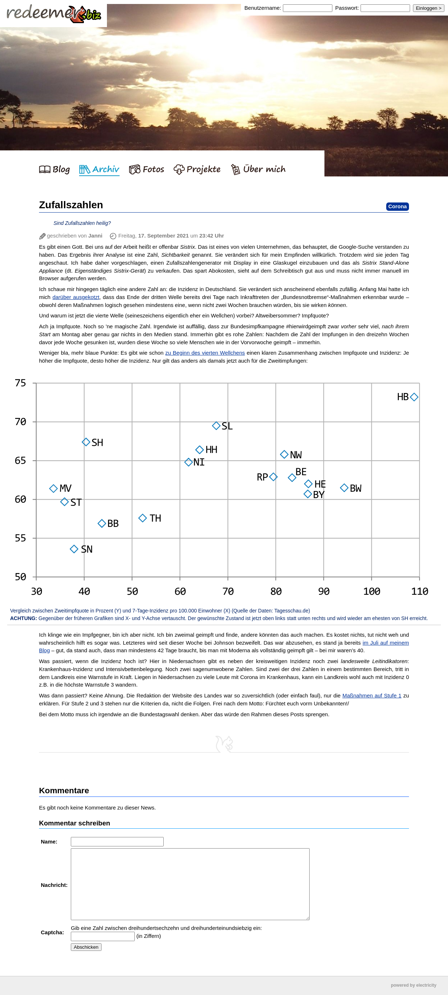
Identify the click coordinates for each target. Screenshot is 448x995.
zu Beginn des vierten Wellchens (205, 353)
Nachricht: (55, 885)
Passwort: (347, 8)
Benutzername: (264, 8)
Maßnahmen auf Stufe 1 (372, 695)
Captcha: (53, 932)
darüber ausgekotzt (75, 297)
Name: (50, 841)
